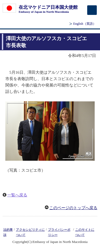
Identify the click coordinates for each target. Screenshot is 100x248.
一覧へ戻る (17, 195)
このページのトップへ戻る (73, 208)
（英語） (84, 24)
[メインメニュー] (92, 10)
